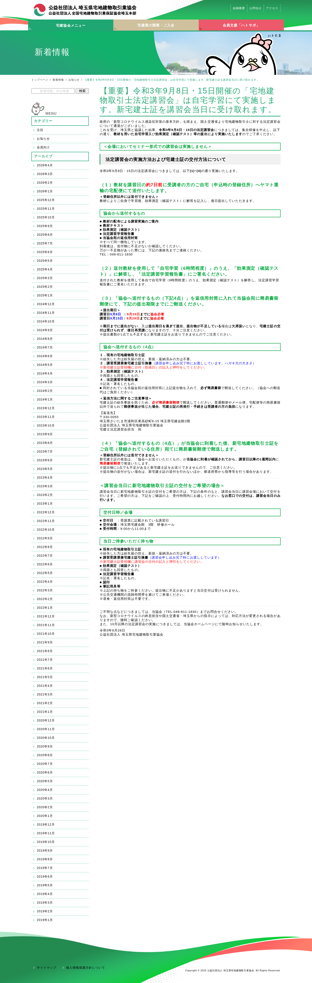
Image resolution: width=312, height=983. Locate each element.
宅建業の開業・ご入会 (155, 25)
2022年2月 (45, 599)
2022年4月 (45, 581)
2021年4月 (45, 685)
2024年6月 (45, 356)
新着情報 (58, 79)
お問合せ (256, 8)
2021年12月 (46, 616)
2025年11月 (46, 208)
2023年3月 (45, 486)
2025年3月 (45, 278)
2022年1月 (45, 607)
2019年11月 (46, 833)
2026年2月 (45, 182)
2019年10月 (46, 842)
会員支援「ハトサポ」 (241, 25)
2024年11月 (46, 312)
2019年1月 (45, 920)
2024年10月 (46, 321)
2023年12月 (46, 408)
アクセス (272, 8)
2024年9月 (45, 330)
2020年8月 (45, 755)
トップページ (39, 79)
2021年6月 (45, 668)
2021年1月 (45, 711)
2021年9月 (45, 642)
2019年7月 (45, 868)
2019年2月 (45, 911)
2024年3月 (45, 382)
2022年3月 (45, 590)
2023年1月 (45, 503)
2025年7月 (45, 243)
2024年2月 (45, 391)
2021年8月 (45, 651)
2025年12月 (46, 200)
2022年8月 (45, 547)
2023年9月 (45, 434)
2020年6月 (45, 772)
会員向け (43, 147)
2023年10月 (46, 425)
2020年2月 (45, 807)
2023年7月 (45, 451)
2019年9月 (45, 850)
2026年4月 (45, 165)
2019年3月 (45, 902)
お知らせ (74, 79)
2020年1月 (45, 816)
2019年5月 (45, 885)
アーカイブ (43, 156)
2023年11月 (46, 417)
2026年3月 (45, 174)
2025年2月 (45, 286)
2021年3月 (45, 694)
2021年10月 (46, 633)
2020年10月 (46, 737)
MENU (51, 113)
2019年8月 (45, 859)
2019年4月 (45, 894)
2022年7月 (45, 555)
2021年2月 (45, 703)
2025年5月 (45, 260)
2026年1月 (45, 191)
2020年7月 (45, 763)
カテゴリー (43, 121)
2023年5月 (45, 469)
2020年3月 (45, 798)
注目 (40, 130)
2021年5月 (45, 677)
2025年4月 (45, 269)
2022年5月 (45, 573)
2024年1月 (45, 399)
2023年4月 (45, 477)
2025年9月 (45, 226)
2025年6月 (45, 252)
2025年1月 (45, 295)
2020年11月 (46, 729)
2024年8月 (45, 338)
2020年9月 (45, 746)
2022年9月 (45, 538)
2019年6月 (45, 876)
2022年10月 (46, 529)
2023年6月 (45, 460)
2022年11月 (46, 521)
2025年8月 (45, 234)
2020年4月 (45, 790)
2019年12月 (46, 824)
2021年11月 (46, 625)
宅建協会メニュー (71, 25)
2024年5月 (45, 364)
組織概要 (239, 8)
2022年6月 (45, 564)
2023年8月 (45, 443)
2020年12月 (46, 720)
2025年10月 (46, 217)
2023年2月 (45, 495)
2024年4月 (45, 373)
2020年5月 (45, 781)
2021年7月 (45, 659)
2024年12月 (46, 304)
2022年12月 (46, 512)
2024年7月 (45, 347)
